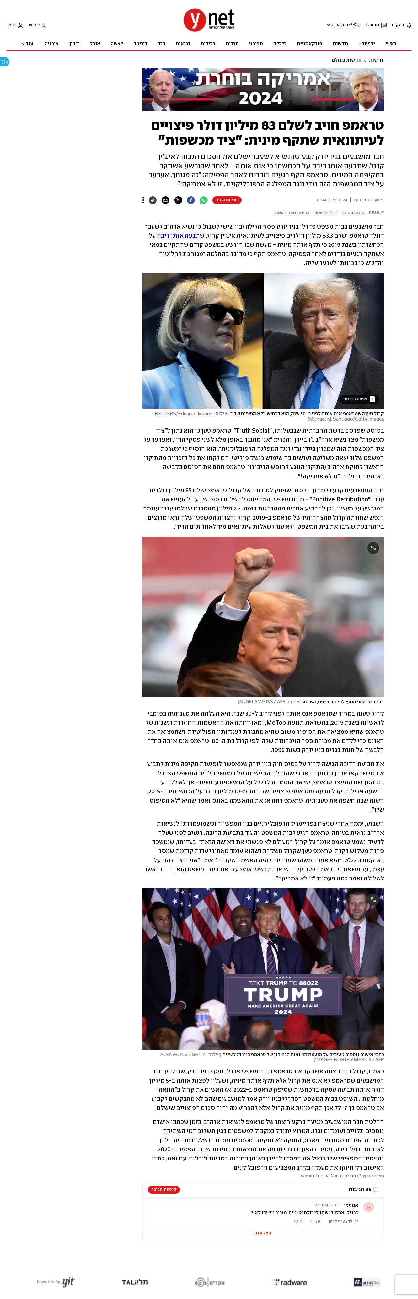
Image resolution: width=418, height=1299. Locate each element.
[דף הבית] (209, 31)
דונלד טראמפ (326, 212)
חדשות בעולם (347, 60)
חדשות (376, 60)
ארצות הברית (354, 212)
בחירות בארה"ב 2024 (292, 212)
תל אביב (338, 25)
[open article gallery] (263, 341)
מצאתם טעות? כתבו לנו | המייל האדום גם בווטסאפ (342, 1176)
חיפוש (34, 25)
